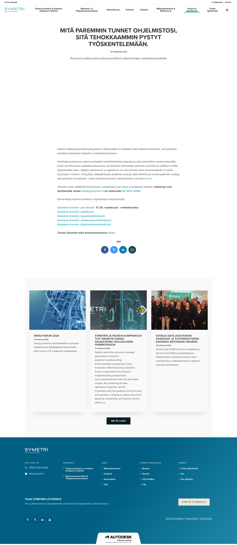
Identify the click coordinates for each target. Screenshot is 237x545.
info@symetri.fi (36, 473)
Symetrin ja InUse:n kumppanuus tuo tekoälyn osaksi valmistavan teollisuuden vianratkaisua (118, 340)
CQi (144, 484)
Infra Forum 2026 (46, 335)
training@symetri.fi (92, 191)
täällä (111, 232)
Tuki (106, 484)
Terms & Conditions (175, 518)
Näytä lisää (118, 421)
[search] (227, 10)
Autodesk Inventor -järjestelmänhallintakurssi (84, 224)
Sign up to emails (193, 502)
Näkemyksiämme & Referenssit (166, 9)
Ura (182, 474)
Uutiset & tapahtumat (192, 9)
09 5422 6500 (131, 191)
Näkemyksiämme (112, 468)
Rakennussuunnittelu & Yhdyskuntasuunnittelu (76, 477)
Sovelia (145, 474)
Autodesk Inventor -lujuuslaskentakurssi (81, 216)
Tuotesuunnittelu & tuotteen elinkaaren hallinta (48, 9)
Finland (228, 2)
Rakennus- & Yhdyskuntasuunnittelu (87, 9)
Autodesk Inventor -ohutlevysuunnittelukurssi (84, 220)
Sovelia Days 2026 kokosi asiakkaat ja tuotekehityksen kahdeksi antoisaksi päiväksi (177, 338)
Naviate (146, 468)
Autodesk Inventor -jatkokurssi (75, 211)
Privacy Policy (191, 518)
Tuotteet (144, 9)
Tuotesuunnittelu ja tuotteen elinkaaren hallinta (79, 469)
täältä (149, 178)
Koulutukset (109, 479)
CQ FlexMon (148, 479)
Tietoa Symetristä (212, 9)
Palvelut (130, 9)
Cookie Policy (206, 518)
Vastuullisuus (113, 9)
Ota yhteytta (187, 479)
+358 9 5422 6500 (38, 467)
